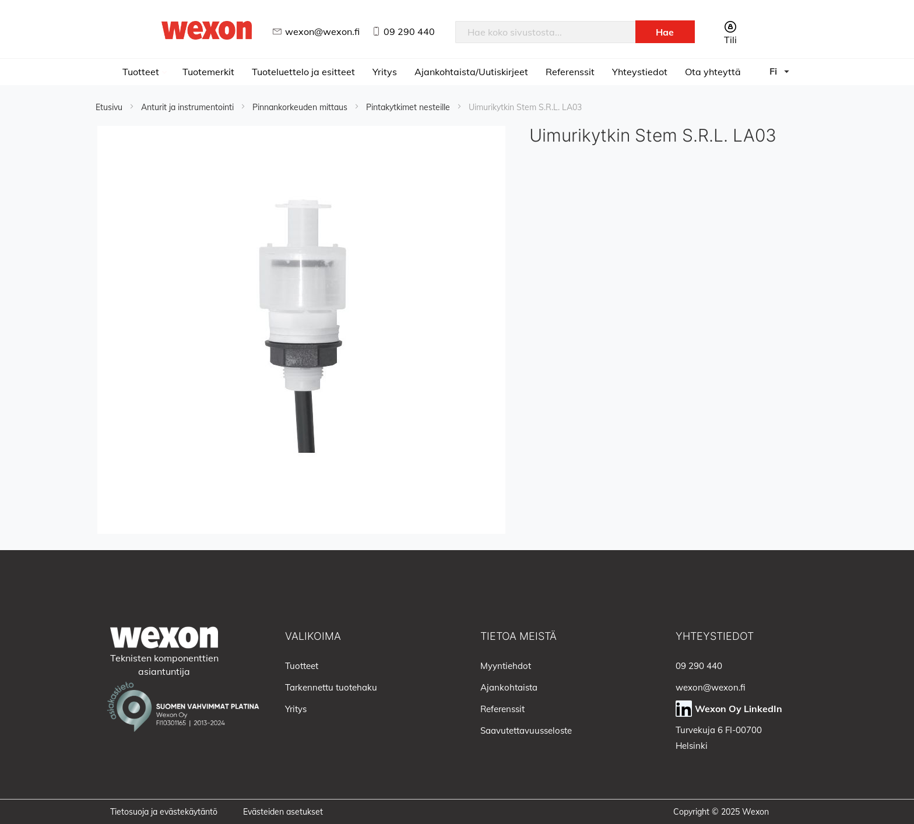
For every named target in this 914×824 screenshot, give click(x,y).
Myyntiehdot (505, 665)
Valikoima (313, 636)
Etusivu (110, 107)
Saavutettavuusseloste (526, 730)
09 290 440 (409, 31)
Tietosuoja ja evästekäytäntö (163, 812)
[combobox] (545, 32)
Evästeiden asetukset (283, 812)
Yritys (384, 72)
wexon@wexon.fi (322, 31)
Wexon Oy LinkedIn (738, 708)
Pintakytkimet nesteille (409, 107)
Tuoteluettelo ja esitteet (303, 72)
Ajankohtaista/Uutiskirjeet (471, 72)
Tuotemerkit (208, 72)
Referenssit (570, 72)
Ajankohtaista (508, 687)
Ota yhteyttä (713, 72)
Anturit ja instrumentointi (188, 107)
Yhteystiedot (639, 72)
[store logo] (206, 30)
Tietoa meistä (518, 636)
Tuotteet (141, 72)
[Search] (665, 32)
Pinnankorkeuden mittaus (301, 107)
